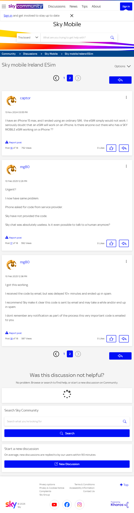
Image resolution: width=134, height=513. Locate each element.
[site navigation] (4, 6)
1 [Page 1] (64, 78)
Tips (85, 6)
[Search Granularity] (28, 37)
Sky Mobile (67, 24)
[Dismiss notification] (72, 16)
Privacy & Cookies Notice (51, 488)
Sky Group (44, 494)
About (96, 6)
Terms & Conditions (85, 484)
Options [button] (120, 66)
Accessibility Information (82, 488)
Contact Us (89, 491)
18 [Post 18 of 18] (11, 338)
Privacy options (47, 484)
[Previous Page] (56, 78)
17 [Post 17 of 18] (11, 243)
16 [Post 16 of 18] (11, 148)
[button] (126, 97)
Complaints (45, 491)
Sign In (126, 6)
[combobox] (75, 37)
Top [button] (126, 485)
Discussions (56, 6)
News (73, 6)
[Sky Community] (26, 6)
